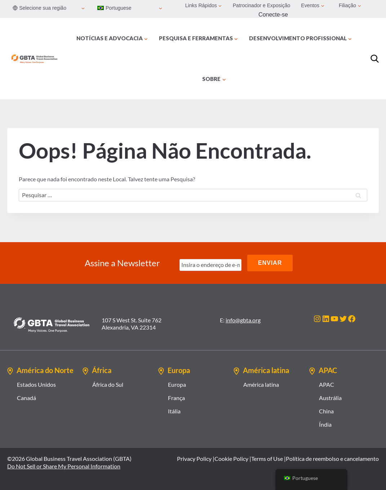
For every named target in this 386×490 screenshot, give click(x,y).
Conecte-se (273, 15)
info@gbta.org (243, 320)
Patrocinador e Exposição (261, 5)
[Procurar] (375, 59)
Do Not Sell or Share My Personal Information (63, 466)
